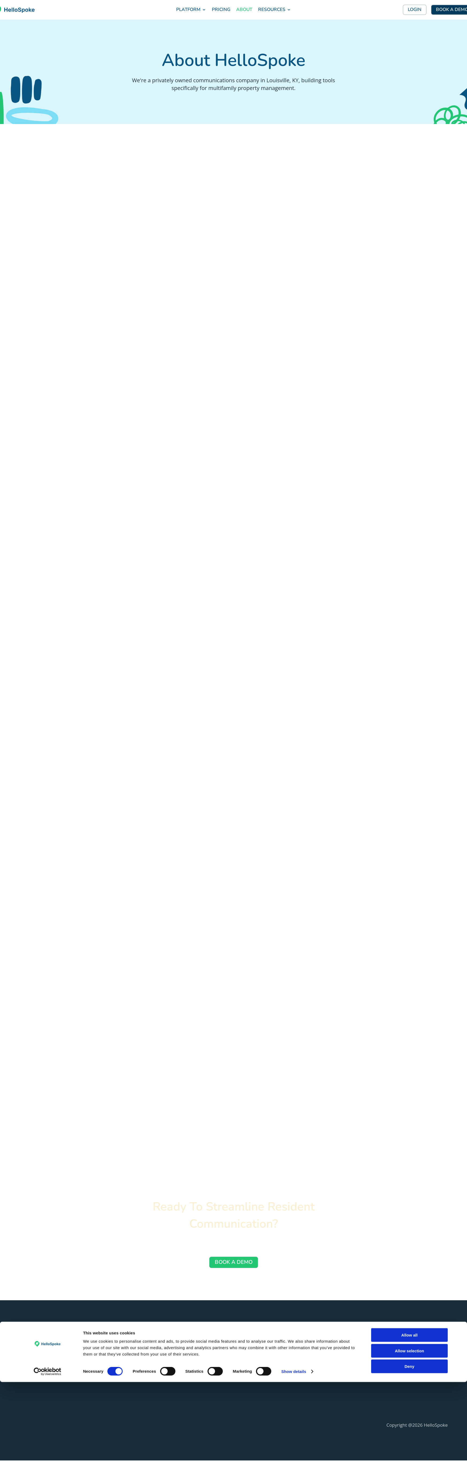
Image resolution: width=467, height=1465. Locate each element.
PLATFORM (188, 9)
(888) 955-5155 (32, 1374)
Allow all (409, 1418)
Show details (293, 1454)
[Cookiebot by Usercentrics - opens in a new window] (47, 1455)
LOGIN (414, 9)
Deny (410, 1449)
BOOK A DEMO (234, 1265)
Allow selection (409, 1434)
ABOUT (244, 9)
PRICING (221, 9)
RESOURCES (271, 9)
